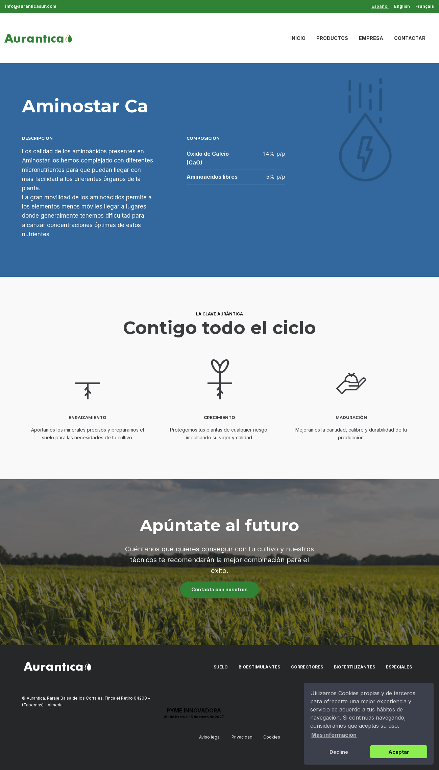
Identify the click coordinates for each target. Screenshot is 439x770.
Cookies (271, 737)
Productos (332, 38)
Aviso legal (210, 737)
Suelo (221, 666)
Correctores (307, 666)
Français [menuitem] (424, 6)
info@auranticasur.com (30, 6)
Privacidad (241, 737)
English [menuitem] (402, 6)
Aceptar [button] (398, 752)
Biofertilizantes (354, 666)
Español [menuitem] (380, 6)
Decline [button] (339, 752)
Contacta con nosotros (219, 589)
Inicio (298, 38)
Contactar (409, 38)
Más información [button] (334, 734)
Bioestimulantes (259, 666)
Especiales (399, 666)
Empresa (371, 38)
